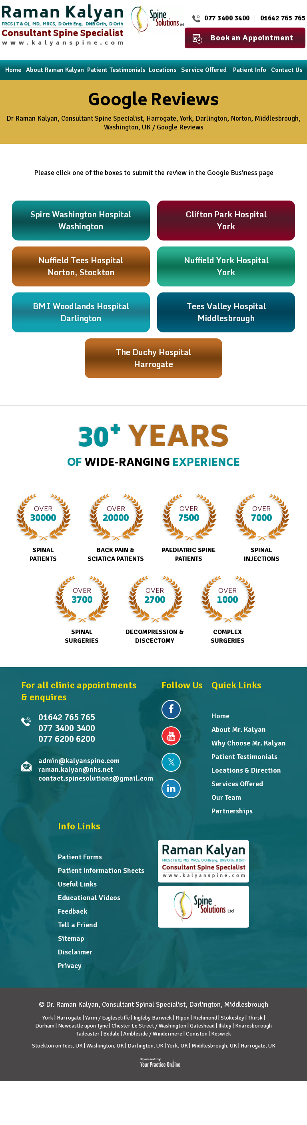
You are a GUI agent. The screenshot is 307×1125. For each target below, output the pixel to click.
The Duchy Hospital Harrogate (153, 358)
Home (220, 716)
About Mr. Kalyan (238, 729)
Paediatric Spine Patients (189, 528)
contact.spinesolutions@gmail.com (95, 778)
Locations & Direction (246, 770)
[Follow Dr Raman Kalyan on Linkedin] (171, 788)
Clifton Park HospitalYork (226, 220)
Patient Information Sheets (101, 870)
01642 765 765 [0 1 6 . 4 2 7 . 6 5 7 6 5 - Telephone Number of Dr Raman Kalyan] (283, 18)
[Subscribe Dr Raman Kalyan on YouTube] (171, 736)
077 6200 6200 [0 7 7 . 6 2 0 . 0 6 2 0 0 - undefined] (66, 739)
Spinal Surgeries (82, 610)
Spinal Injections (261, 528)
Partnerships (232, 811)
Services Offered (237, 783)
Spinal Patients (43, 528)
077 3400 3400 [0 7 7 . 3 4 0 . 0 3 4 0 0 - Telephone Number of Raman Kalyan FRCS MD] (227, 18)
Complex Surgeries (227, 610)
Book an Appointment (243, 38)
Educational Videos (89, 897)
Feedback (72, 911)
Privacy (70, 965)
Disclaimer (75, 952)
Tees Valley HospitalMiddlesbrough (226, 312)
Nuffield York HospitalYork (226, 266)
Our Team (226, 797)
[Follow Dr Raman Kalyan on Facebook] (171, 709)
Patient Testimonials (244, 756)
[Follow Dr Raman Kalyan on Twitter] (171, 762)
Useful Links (77, 884)
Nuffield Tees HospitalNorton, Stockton (80, 266)
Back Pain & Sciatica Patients (116, 528)
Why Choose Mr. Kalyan (248, 743)
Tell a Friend (77, 924)
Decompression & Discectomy (155, 610)
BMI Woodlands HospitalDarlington (81, 312)
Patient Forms (80, 857)
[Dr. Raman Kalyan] (62, 25)
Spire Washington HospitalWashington (80, 220)
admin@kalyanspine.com (79, 760)
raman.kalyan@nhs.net (75, 769)
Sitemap (71, 938)
